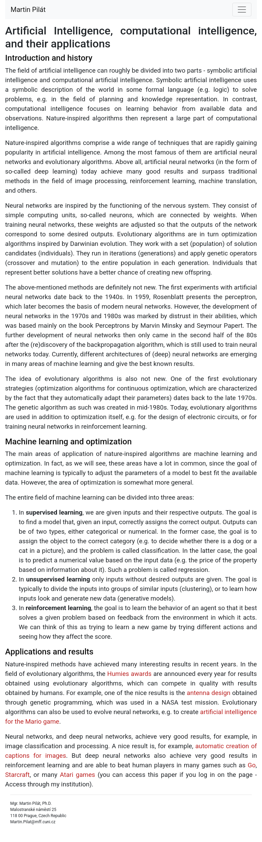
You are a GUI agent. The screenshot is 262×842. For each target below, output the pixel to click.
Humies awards (129, 674)
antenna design (208, 693)
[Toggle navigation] (241, 9)
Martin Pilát (28, 9)
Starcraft (17, 775)
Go (252, 765)
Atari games (77, 775)
